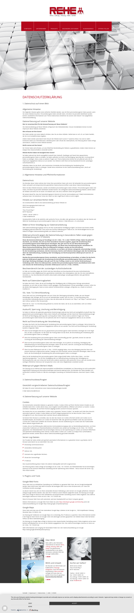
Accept (71, 606)
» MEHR (48, 557)
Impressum (32, 593)
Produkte (54, 29)
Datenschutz (41, 593)
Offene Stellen (103, 29)
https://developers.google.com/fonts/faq (71, 502)
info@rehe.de (78, 580)
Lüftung (48, 546)
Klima (62, 545)
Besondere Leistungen (70, 29)
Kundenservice (88, 29)
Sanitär (48, 548)
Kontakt (25, 593)
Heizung (53, 546)
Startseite (27, 29)
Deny (29, 606)
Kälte (57, 546)
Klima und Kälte (58, 571)
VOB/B (54, 593)
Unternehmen (41, 29)
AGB (49, 593)
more (114, 606)
